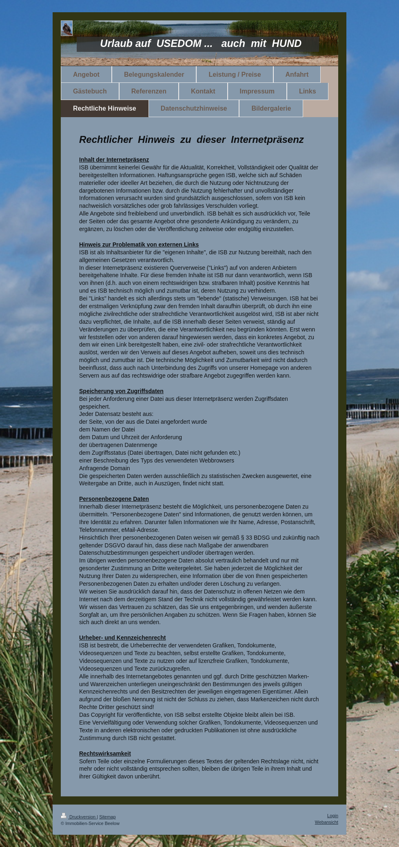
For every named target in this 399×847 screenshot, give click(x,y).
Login (332, 815)
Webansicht (326, 822)
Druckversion (79, 816)
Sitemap (107, 816)
